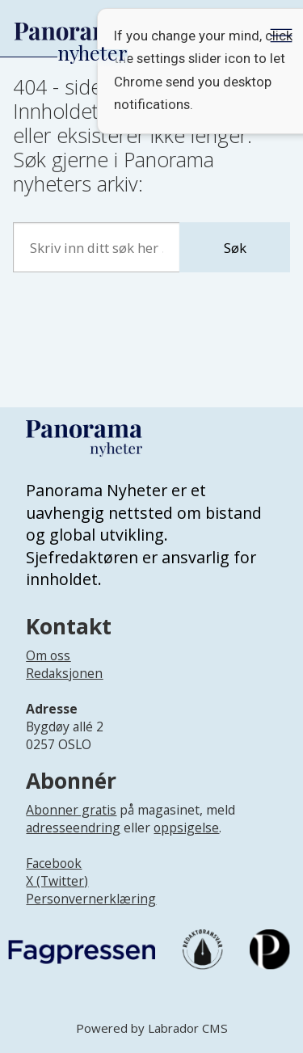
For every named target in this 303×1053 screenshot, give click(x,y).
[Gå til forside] (70, 32)
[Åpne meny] (281, 35)
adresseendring (73, 827)
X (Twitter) (57, 881)
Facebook (54, 863)
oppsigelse (186, 827)
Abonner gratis (71, 810)
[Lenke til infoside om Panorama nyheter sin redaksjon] (64, 686)
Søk (235, 247)
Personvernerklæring (91, 899)
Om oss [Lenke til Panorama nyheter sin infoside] (48, 655)
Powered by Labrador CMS (152, 1028)
